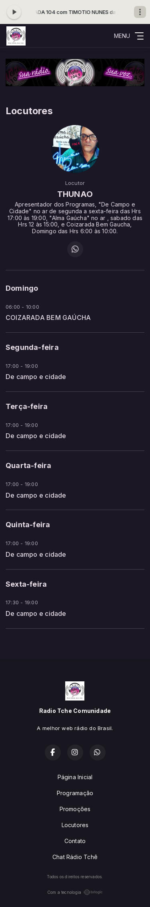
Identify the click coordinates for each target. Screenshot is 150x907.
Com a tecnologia (75, 892)
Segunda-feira (32, 347)
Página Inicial (75, 777)
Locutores (75, 825)
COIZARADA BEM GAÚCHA (48, 318)
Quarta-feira (29, 465)
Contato (75, 841)
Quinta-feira (28, 524)
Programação (75, 793)
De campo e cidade (36, 377)
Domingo (22, 288)
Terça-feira (27, 406)
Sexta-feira (26, 584)
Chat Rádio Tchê (75, 856)
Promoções (75, 809)
